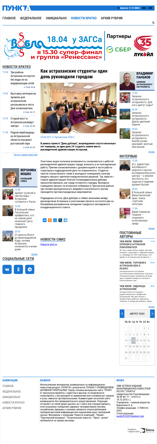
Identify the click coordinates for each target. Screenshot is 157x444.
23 (148, 346)
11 (130, 340)
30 (148, 352)
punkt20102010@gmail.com (130, 416)
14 (141, 340)
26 (133, 352)
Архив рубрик (112, 18)
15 (144, 340)
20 (137, 346)
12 (133, 340)
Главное (9, 18)
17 (126, 346)
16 (148, 340)
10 (126, 340)
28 (141, 352)
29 (144, 352)
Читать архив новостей (25, 154)
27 (137, 352)
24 (126, 352)
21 (141, 346)
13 (137, 340)
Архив (34, 254)
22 (144, 346)
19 (133, 346)
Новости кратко (84, 18)
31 (126, 358)
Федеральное (31, 18)
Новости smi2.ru (48, 244)
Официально (56, 18)
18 (130, 346)
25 (130, 352)
